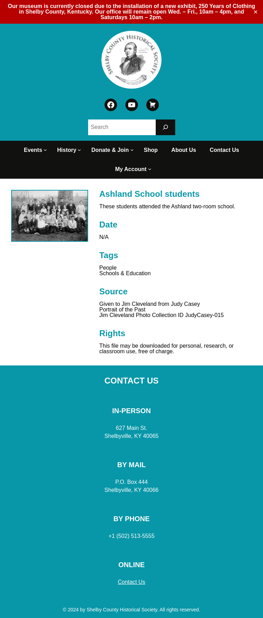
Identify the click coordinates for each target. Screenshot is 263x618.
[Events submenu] (46, 150)
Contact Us (131, 582)
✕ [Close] (255, 12)
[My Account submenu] (151, 169)
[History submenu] (80, 150)
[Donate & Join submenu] (133, 150)
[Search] (165, 127)
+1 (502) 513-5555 (131, 536)
